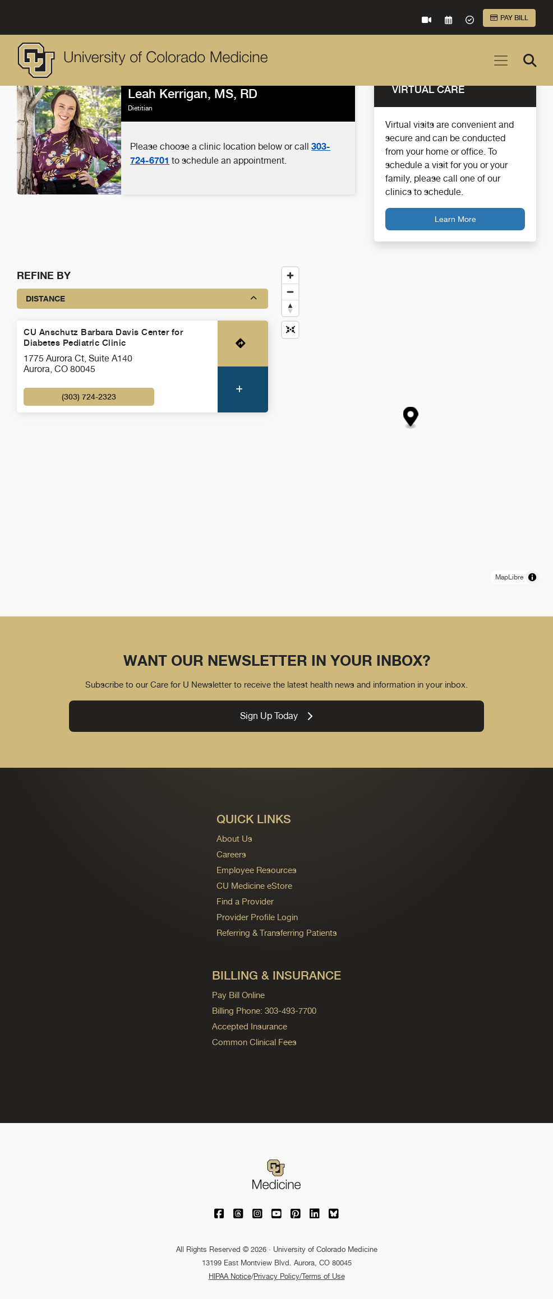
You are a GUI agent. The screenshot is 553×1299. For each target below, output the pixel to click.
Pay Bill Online (238, 995)
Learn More (455, 219)
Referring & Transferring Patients (276, 933)
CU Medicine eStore (254, 885)
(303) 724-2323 (89, 396)
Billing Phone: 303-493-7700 (264, 1010)
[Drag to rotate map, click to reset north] (290, 308)
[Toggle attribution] (532, 577)
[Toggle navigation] (501, 60)
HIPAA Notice (230, 1276)
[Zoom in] (290, 275)
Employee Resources (256, 870)
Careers (231, 854)
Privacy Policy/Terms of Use (299, 1276)
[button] (410, 417)
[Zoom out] (290, 292)
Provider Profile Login (257, 917)
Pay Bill (509, 18)
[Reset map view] (290, 330)
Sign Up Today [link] (276, 716)
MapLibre (509, 577)
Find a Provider (245, 901)
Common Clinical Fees (254, 1042)
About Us (234, 838)
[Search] (530, 60)
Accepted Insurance (249, 1026)
